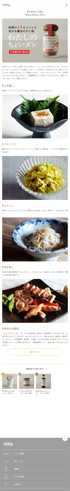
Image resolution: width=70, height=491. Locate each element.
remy (6, 6)
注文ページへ (35, 352)
